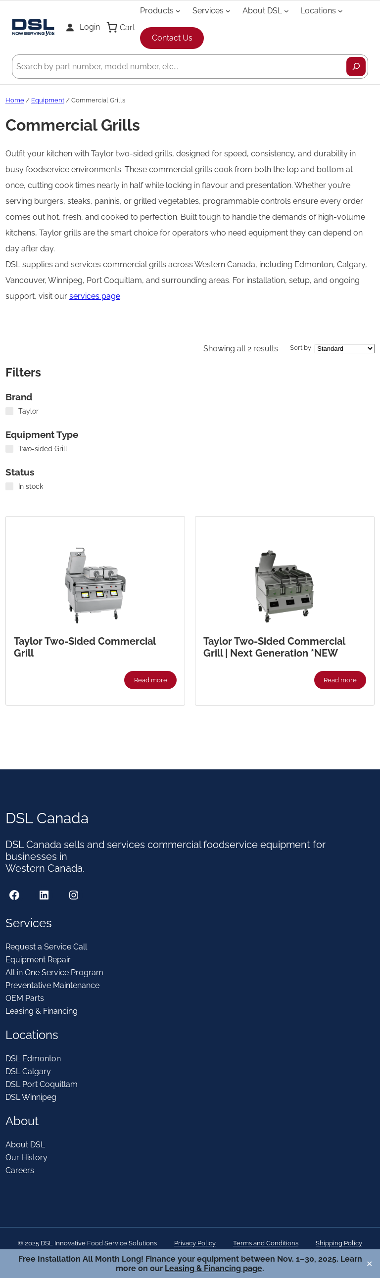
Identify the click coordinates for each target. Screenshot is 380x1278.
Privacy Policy (195, 1243)
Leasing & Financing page (213, 1268)
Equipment (47, 100)
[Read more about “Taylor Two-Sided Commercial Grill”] (150, 680)
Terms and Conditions (265, 1243)
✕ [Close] (369, 1264)
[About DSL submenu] (286, 10)
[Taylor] (9, 411)
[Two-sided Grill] (9, 449)
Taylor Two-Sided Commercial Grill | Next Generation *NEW (274, 647)
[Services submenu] (228, 10)
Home (14, 100)
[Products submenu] (178, 10)
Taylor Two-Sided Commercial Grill (84, 647)
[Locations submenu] (340, 10)
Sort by (300, 347)
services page (94, 296)
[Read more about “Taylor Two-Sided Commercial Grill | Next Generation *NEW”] (340, 680)
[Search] (356, 66)
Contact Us (172, 38)
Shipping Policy (339, 1243)
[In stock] (9, 486)
